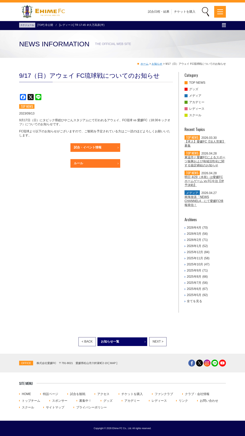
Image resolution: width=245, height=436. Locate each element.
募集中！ (85, 400)
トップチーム (31, 400)
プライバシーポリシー (91, 407)
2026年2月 (194, 239)
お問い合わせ (209, 400)
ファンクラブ (164, 394)
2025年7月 (194, 282)
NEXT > (158, 341)
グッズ (193, 89)
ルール (78, 163)
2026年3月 (194, 233)
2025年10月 (195, 264)
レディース (196, 108)
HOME (26, 394)
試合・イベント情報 (87, 147)
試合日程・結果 (158, 11)
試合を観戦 (77, 394)
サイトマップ (55, 407)
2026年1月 (194, 246)
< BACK (87, 341)
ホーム (144, 63)
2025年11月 (195, 258)
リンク (183, 400)
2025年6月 (194, 288)
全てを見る (194, 301)
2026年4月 (194, 227)
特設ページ (50, 394)
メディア (195, 95)
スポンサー (59, 400)
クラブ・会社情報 (197, 394)
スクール (195, 115)
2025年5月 (194, 295)
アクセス (103, 394)
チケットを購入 (184, 11)
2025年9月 (194, 270)
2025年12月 (195, 252)
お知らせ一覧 (110, 341)
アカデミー (196, 102)
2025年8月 (194, 276)
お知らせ (157, 63)
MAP (113, 363)
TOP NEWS (197, 82)
